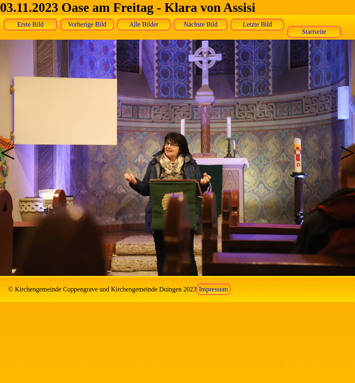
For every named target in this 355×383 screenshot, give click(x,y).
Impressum (213, 289)
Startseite (314, 31)
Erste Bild (30, 24)
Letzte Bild (257, 24)
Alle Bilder (144, 24)
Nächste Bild (201, 24)
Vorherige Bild (87, 24)
